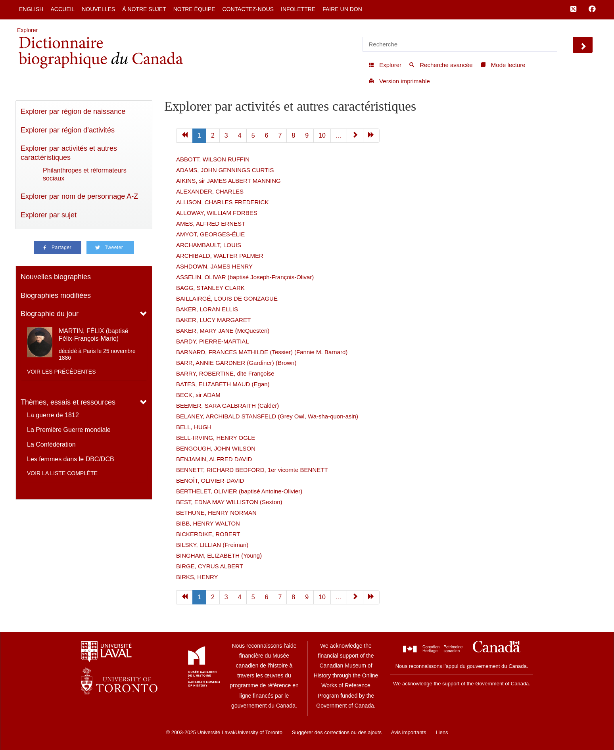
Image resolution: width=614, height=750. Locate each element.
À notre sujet (144, 9)
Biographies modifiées (56, 295)
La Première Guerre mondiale (69, 429)
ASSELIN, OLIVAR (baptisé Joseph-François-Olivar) (245, 277)
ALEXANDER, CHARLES (210, 191)
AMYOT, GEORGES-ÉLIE (210, 234)
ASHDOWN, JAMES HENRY (214, 266)
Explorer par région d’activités (68, 130)
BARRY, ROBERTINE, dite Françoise (225, 373)
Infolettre (298, 9)
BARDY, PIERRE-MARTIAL (212, 341)
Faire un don (342, 9)
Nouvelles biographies (56, 277)
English (31, 9)
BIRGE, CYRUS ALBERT (209, 566)
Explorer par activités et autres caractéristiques (69, 152)
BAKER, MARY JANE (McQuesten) (222, 330)
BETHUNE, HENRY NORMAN (216, 512)
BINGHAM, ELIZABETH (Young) (219, 555)
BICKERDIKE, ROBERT (208, 534)
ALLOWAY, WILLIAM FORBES (216, 212)
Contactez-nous (248, 9)
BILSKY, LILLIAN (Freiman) (212, 544)
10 (322, 135)
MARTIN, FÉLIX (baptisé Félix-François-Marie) (94, 335)
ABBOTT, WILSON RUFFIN (212, 159)
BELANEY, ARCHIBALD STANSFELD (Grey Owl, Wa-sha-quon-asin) (267, 416)
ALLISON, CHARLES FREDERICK (222, 202)
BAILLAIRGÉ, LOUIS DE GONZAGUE (227, 298)
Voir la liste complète (62, 473)
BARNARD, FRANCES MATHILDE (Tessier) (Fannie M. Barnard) (261, 352)
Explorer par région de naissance (73, 111)
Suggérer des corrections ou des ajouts (337, 732)
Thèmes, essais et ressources (68, 402)
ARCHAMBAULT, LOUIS (208, 245)
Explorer (27, 30)
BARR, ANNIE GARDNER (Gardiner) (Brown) (236, 362)
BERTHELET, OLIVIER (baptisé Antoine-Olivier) (239, 491)
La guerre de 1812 (53, 415)
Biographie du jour (50, 314)
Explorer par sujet (49, 215)
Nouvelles (98, 9)
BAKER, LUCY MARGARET (213, 319)
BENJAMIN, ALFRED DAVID (214, 459)
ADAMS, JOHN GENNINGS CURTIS (225, 170)
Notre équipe (194, 9)
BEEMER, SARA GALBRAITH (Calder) (227, 405)
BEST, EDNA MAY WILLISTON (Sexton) (229, 502)
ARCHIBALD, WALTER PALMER (219, 255)
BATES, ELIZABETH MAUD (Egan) (223, 384)
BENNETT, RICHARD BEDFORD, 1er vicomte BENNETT (252, 469)
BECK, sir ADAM (198, 394)
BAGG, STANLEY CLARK (210, 287)
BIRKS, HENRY (197, 577)
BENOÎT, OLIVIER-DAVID (210, 480)
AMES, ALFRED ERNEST (210, 223)
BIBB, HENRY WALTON (208, 523)
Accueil (62, 9)
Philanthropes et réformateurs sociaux (85, 174)
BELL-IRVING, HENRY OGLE (215, 437)
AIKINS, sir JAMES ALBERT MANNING (228, 180)
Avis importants (408, 732)
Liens (442, 732)
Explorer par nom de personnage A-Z (79, 196)
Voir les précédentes (61, 371)
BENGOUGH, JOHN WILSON (215, 448)
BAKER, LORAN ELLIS (207, 309)
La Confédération (51, 444)
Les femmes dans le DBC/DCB (70, 459)
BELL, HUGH (193, 427)
